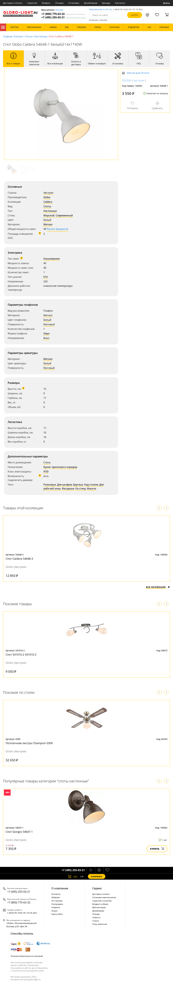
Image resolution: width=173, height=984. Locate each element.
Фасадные (68, 488)
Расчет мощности (57, 229)
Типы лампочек (99, 924)
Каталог (3, 27)
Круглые (78, 484)
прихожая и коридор (64, 467)
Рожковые (49, 484)
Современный (64, 215)
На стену (80, 488)
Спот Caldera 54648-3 (19, 558)
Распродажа (57, 904)
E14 (45, 277)
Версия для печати (138, 73)
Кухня (46, 467)
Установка (73, 3)
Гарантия (32, 3)
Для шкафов (64, 484)
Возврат (46, 3)
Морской (48, 215)
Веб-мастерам (99, 907)
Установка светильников (104, 897)
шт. (73, 876)
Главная (8, 36)
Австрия (48, 192)
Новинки (55, 907)
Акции (54, 910)
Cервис (97, 888)
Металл (47, 224)
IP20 (45, 471)
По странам (56, 900)
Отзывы (59, 3)
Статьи (95, 920)
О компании (59, 888)
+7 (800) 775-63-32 (63, 14)
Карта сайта (57, 914)
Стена (46, 462)
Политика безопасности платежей (27, 956)
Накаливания (51, 258)
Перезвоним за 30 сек (100, 9)
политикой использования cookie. (28, 970)
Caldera (47, 201)
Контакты (120, 3)
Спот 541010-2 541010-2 (21, 654)
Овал (46, 333)
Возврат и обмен (100, 904)
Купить (157, 848)
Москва (59, 10)
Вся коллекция (158, 587)
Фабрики (55, 897)
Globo (46, 197)
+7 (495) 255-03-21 (63, 17)
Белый (47, 219)
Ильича (91, 488)
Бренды (106, 3)
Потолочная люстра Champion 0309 (29, 743)
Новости (96, 917)
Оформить (96, 876)
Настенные (40, 36)
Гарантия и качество (102, 900)
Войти (166, 3)
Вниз (46, 338)
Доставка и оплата (12, 3)
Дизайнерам (90, 3)
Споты (29, 36)
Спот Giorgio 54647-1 (19, 832)
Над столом (91, 484)
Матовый (49, 324)
